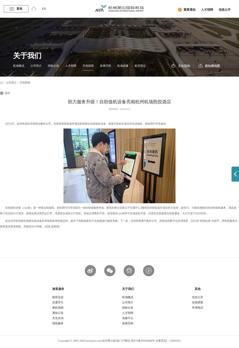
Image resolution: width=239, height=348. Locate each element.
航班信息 (57, 297)
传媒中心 (127, 318)
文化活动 (180, 66)
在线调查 (197, 302)
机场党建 (122, 65)
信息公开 (225, 9)
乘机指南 (57, 307)
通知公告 (57, 312)
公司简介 (36, 65)
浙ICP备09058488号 (143, 340)
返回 (5, 93)
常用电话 (197, 307)
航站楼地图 (209, 66)
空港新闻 (88, 65)
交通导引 (57, 302)
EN (44, 8)
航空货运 (140, 65)
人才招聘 (207, 9)
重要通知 (186, 10)
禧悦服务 (57, 323)
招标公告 (53, 65)
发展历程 (105, 65)
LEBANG (175, 340)
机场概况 (18, 65)
